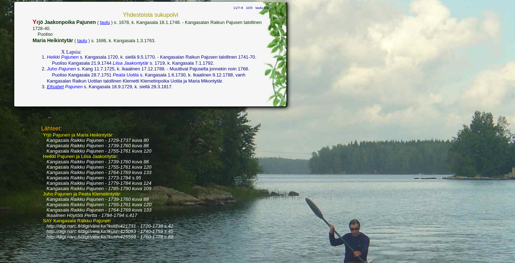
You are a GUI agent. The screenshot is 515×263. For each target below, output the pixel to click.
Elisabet (55, 86)
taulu (105, 22)
